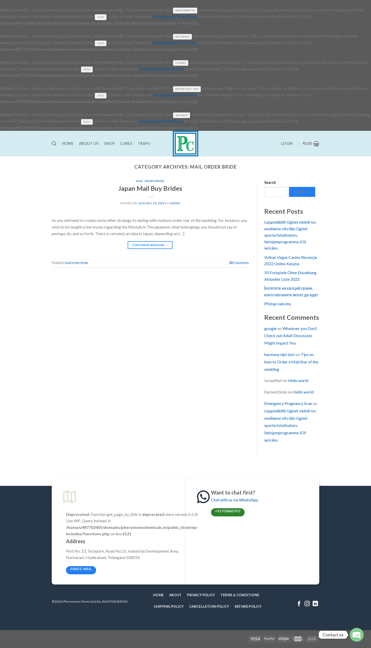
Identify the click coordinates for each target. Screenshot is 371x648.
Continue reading (150, 244)
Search (270, 182)
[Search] (54, 143)
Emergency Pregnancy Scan (288, 403)
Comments (239, 262)
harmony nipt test (279, 354)
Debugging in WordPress (175, 16)
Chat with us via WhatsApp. (235, 499)
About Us (88, 143)
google (270, 327)
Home (67, 143)
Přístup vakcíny (277, 303)
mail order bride (150, 180)
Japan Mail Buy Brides (150, 188)
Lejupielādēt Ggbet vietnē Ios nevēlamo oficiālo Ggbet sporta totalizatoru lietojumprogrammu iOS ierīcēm (290, 234)
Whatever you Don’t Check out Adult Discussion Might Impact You (290, 335)
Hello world (298, 380)
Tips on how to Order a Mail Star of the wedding (291, 361)
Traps (145, 143)
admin (175, 203)
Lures (126, 143)
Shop (109, 143)
